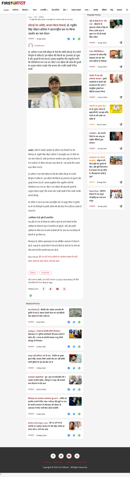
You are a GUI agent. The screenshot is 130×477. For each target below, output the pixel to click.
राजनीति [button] (44, 10)
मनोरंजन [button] (15, 10)
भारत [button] (35, 10)
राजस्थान (41, 17)
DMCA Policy (58, 463)
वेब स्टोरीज (55, 10)
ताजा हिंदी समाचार (49, 280)
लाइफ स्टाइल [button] (76, 10)
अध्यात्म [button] (119, 10)
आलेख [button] (95, 10)
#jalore (33, 272)
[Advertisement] (55, 128)
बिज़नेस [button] (25, 10)
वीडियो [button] (104, 10)
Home (6, 10)
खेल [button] (65, 10)
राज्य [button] (87, 10)
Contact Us (69, 463)
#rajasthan (45, 272)
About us (47, 463)
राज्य (35, 17)
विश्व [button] (111, 10)
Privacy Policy (81, 463)
